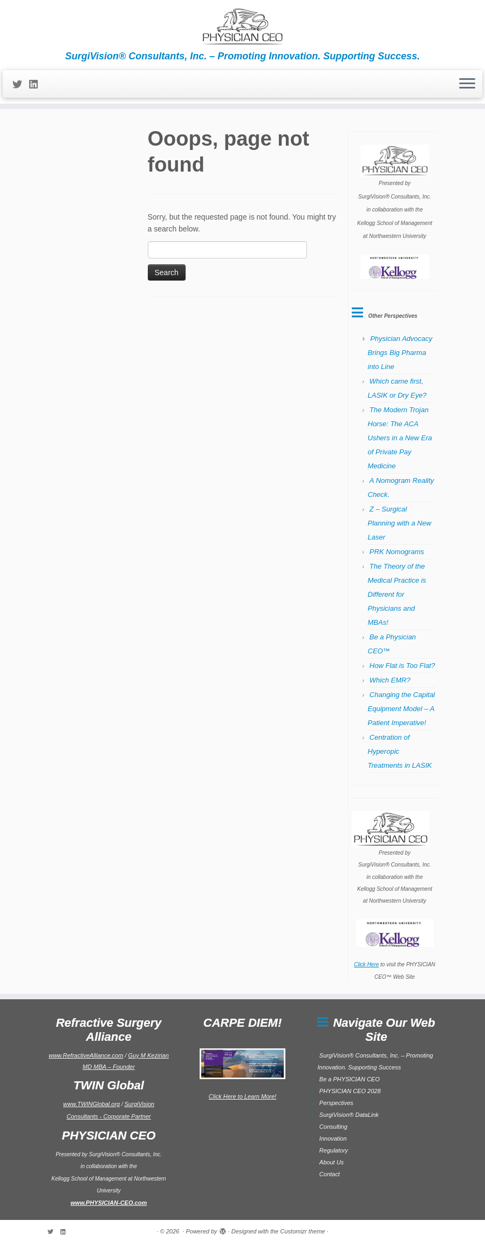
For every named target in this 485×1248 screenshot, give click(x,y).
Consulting (333, 1126)
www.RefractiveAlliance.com (86, 1055)
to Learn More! (256, 1096)
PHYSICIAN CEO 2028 (350, 1091)
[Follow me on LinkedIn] (37, 84)
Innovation (333, 1138)
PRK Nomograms (397, 552)
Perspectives (336, 1103)
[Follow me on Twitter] (20, 84)
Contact (329, 1174)
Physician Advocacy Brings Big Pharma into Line (400, 353)
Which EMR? (390, 680)
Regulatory (333, 1150)
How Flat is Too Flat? (402, 665)
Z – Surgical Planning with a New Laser (400, 523)
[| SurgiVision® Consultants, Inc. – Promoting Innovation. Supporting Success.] (242, 25)
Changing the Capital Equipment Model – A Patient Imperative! (401, 709)
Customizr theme (302, 1231)
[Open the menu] (467, 84)
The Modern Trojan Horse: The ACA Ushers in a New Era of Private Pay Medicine (400, 438)
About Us (331, 1162)
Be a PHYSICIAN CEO (349, 1079)
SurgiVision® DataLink (349, 1114)
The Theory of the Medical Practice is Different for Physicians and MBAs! (397, 594)
